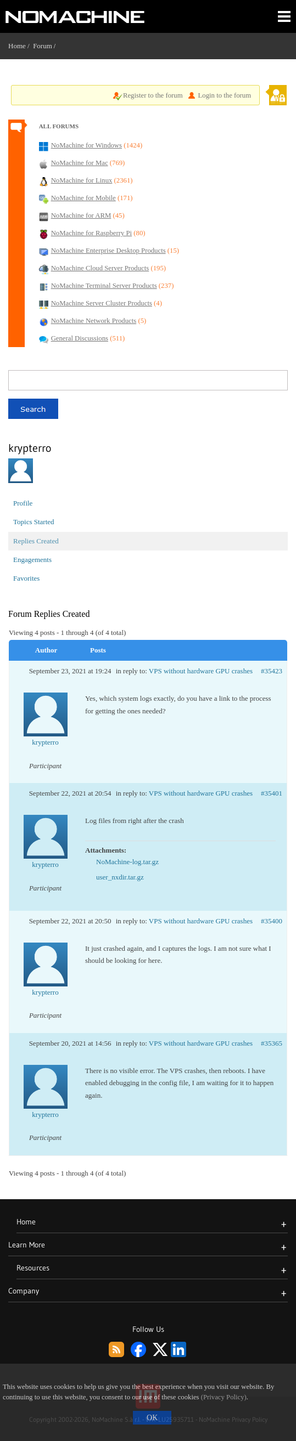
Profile (22, 503)
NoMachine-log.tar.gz (127, 862)
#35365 (271, 1043)
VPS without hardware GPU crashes (201, 671)
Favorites (26, 578)
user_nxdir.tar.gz (120, 877)
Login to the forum (225, 95)
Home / (20, 46)
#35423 (271, 671)
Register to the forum (153, 95)
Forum (42, 46)
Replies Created (36, 541)
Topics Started (33, 522)
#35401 (271, 793)
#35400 (271, 921)
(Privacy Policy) (224, 1397)
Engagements (32, 559)
